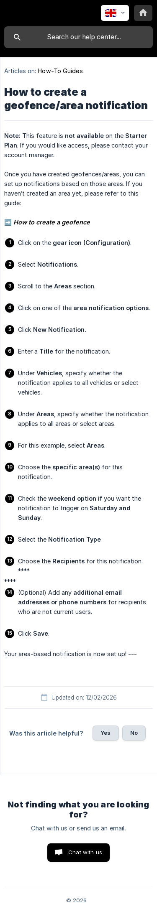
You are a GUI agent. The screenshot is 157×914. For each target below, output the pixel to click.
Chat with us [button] (85, 852)
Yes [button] (105, 732)
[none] (115, 13)
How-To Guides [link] (60, 70)
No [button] (134, 732)
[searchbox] (78, 37)
